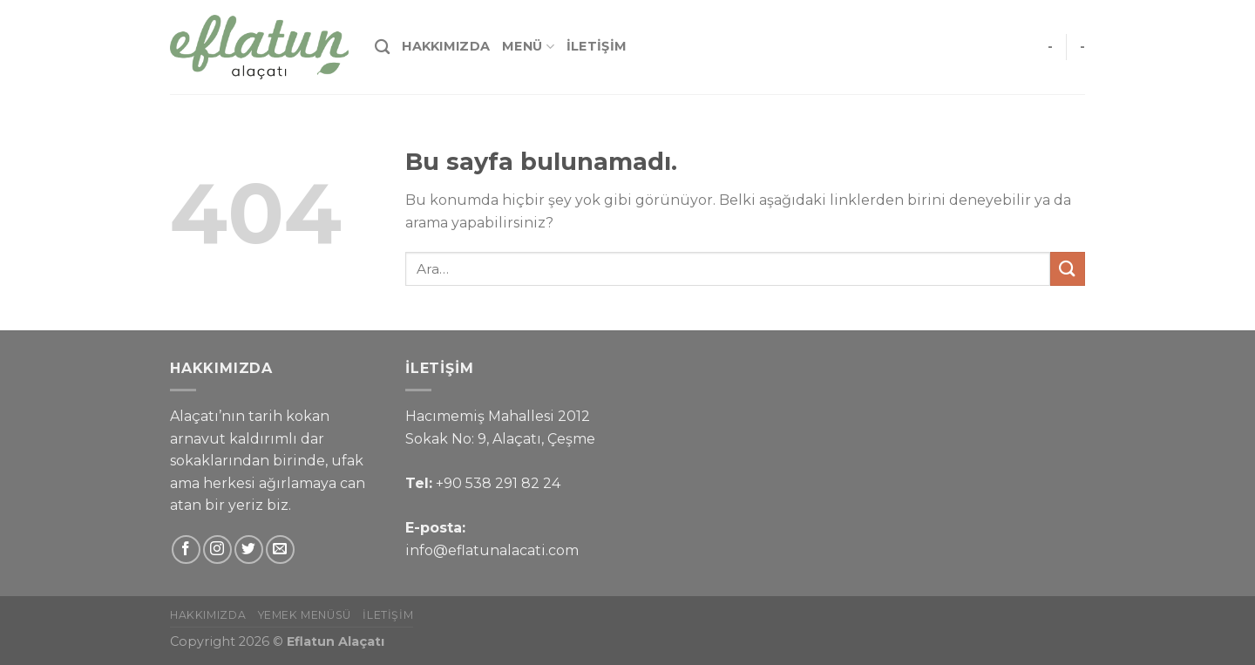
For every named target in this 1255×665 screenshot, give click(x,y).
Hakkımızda (446, 46)
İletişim (596, 46)
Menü (528, 46)
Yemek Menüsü (304, 614)
